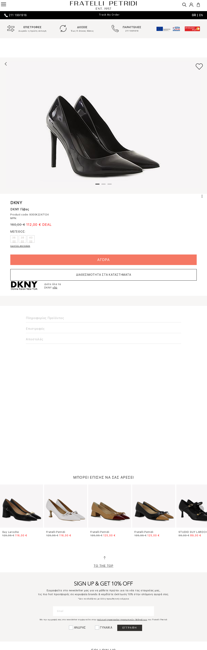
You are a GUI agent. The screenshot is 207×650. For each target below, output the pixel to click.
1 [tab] (97, 186)
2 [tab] (103, 186)
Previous (7, 509)
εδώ (55, 287)
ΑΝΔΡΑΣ (80, 627)
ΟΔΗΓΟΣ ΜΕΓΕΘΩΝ (20, 246)
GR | (195, 15)
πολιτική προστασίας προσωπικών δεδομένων (122, 619)
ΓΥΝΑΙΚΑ (106, 627)
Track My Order (109, 14)
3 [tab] (110, 186)
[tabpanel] (103, 125)
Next (200, 509)
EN (201, 15)
